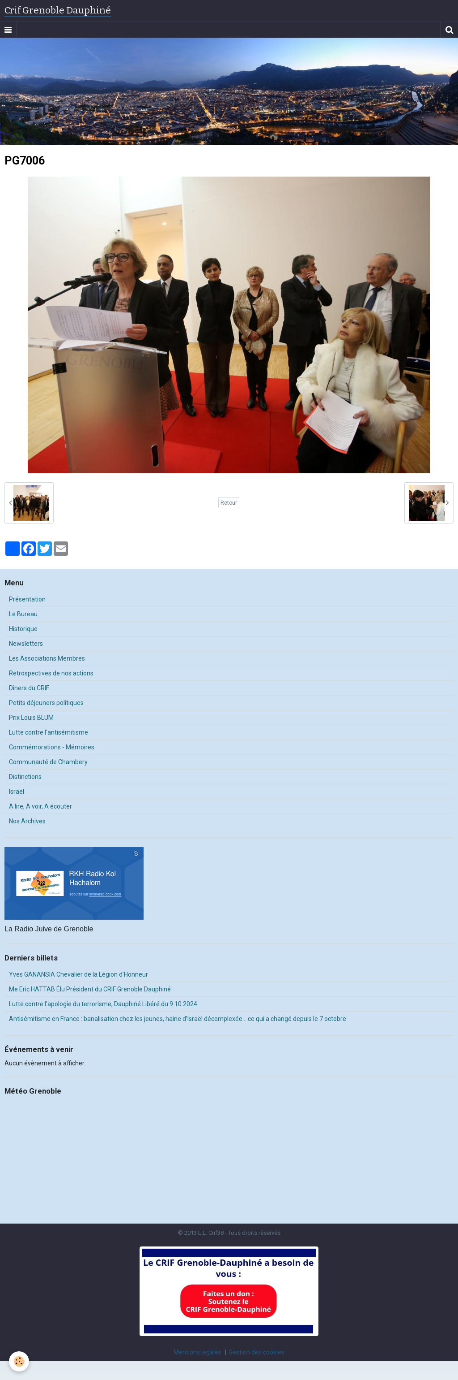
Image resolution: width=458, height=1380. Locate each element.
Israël (16, 791)
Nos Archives (27, 821)
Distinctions (25, 776)
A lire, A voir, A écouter (40, 806)
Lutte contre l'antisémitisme (48, 732)
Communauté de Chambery (48, 762)
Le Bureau (23, 614)
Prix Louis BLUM (31, 717)
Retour (229, 503)
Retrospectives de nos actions (51, 673)
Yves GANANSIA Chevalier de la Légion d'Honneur (78, 974)
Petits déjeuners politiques (46, 702)
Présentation (27, 599)
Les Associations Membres (47, 658)
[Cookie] (19, 1361)
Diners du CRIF (29, 688)
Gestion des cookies (256, 1352)
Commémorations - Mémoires (51, 747)
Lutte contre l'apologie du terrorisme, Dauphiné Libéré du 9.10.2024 (103, 1004)
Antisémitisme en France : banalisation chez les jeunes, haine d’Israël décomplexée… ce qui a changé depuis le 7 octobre (177, 1018)
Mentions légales (197, 1352)
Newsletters (26, 643)
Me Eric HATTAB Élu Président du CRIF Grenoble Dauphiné (90, 989)
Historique (23, 628)
